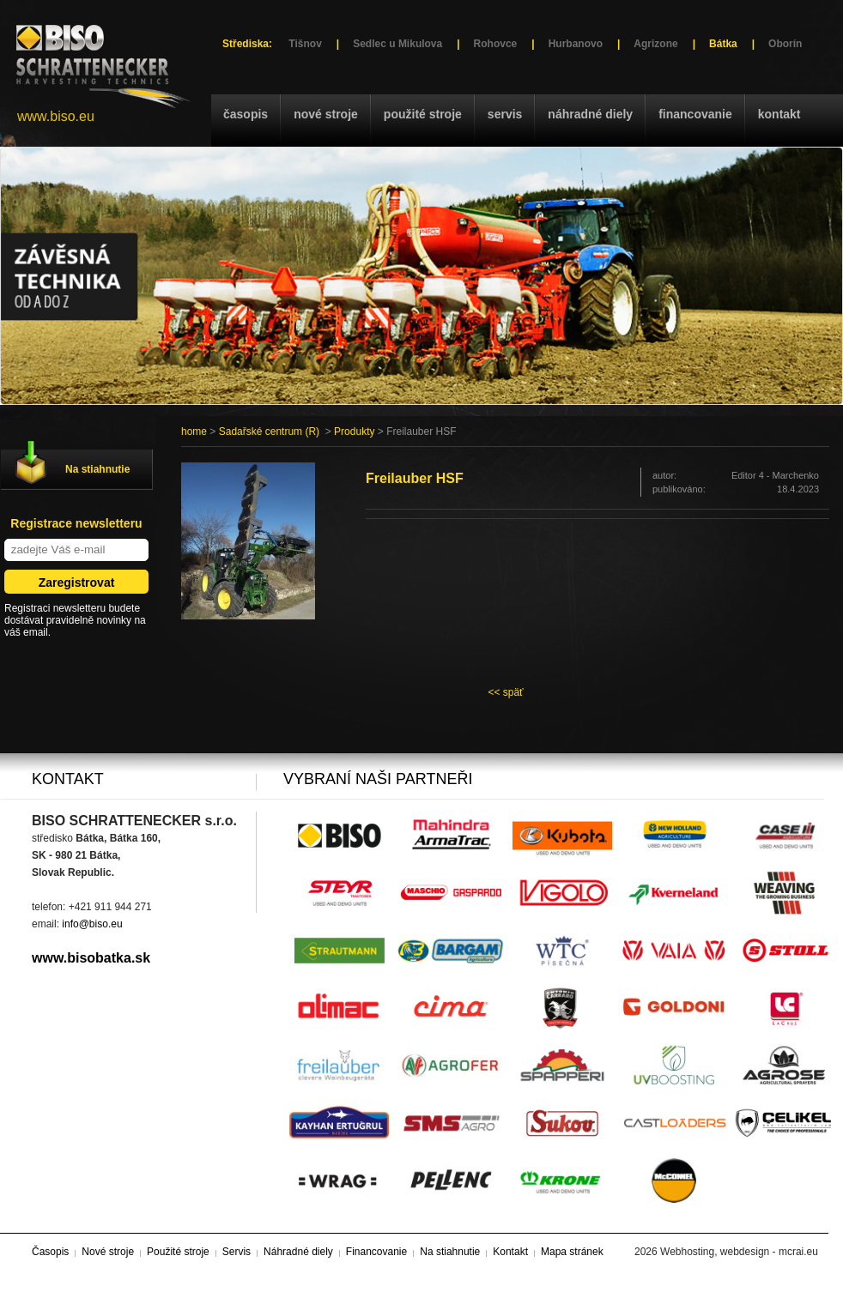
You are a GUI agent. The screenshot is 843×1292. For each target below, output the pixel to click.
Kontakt (779, 114)
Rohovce (496, 44)
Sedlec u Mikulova (397, 44)
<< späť (505, 692)
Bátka (723, 44)
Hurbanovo (576, 44)
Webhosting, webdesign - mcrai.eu (739, 1252)
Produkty (354, 432)
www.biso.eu (55, 116)
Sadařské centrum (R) (269, 432)
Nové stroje (326, 114)
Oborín (785, 44)
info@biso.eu (92, 924)
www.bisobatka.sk (91, 958)
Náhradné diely (590, 114)
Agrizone (655, 44)
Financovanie (695, 114)
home (194, 432)
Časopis (245, 114)
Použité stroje (423, 114)
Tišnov (304, 44)
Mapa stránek (572, 1252)
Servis (505, 114)
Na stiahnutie (97, 469)
